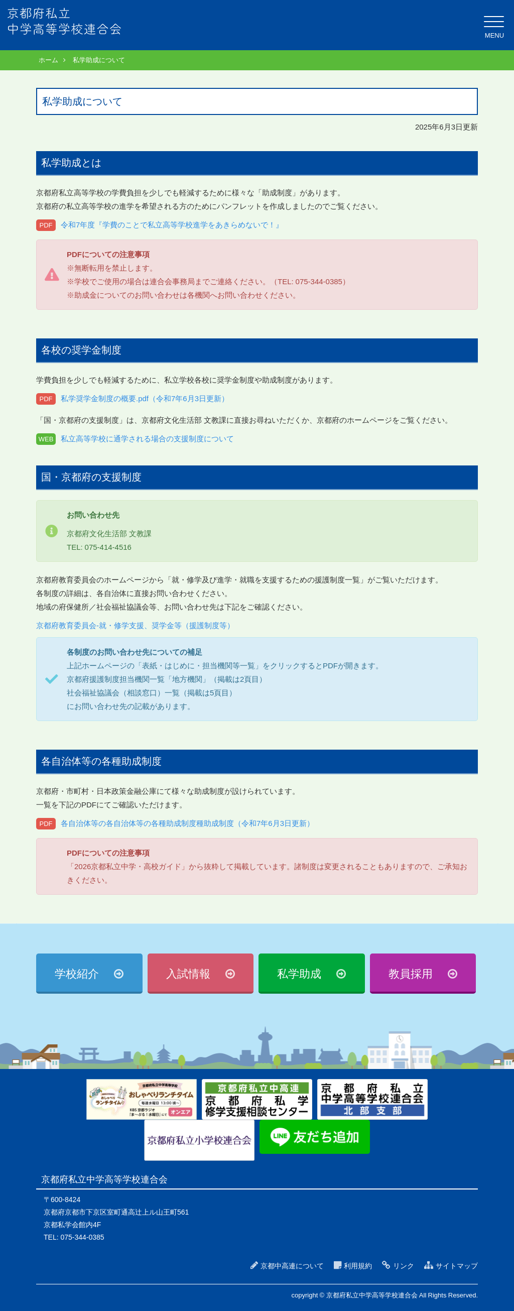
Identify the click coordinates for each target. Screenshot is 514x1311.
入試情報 (188, 974)
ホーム (48, 60)
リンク (403, 1266)
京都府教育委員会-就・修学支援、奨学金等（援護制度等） (135, 625)
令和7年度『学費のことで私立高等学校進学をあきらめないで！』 (172, 224)
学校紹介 (77, 974)
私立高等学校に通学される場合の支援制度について (147, 438)
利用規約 (358, 1266)
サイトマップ (457, 1266)
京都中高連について (292, 1266)
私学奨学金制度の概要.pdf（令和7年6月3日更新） (145, 398)
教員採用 (411, 974)
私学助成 (299, 974)
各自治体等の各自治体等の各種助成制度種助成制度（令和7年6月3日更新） (187, 823)
